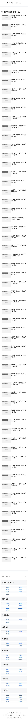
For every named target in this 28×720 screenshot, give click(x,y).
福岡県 (7, 695)
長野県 (20, 619)
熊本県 (7, 701)
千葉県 (20, 603)
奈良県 (20, 657)
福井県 (20, 631)
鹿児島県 (20, 699)
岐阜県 (7, 643)
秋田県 (20, 587)
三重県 (20, 645)
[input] (14, 576)
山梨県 (7, 622)
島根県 (7, 671)
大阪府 (7, 659)
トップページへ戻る (7, 715)
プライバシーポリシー (20, 715)
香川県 (7, 685)
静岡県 (7, 645)
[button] (25, 576)
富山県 (7, 631)
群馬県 (7, 608)
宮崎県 (20, 697)
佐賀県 (7, 697)
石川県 (7, 633)
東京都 (20, 605)
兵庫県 (20, 655)
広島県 (20, 669)
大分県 (20, 695)
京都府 (7, 657)
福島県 (20, 591)
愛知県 (20, 643)
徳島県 (7, 683)
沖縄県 (20, 701)
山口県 (20, 671)
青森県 (7, 589)
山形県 (20, 589)
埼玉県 (7, 610)
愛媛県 (20, 683)
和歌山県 (20, 659)
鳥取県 (7, 669)
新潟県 (7, 619)
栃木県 (7, 605)
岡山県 (7, 673)
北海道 (7, 587)
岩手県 (7, 591)
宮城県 (7, 594)
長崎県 (7, 699)
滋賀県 (7, 655)
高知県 (20, 685)
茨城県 (7, 603)
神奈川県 (20, 608)
